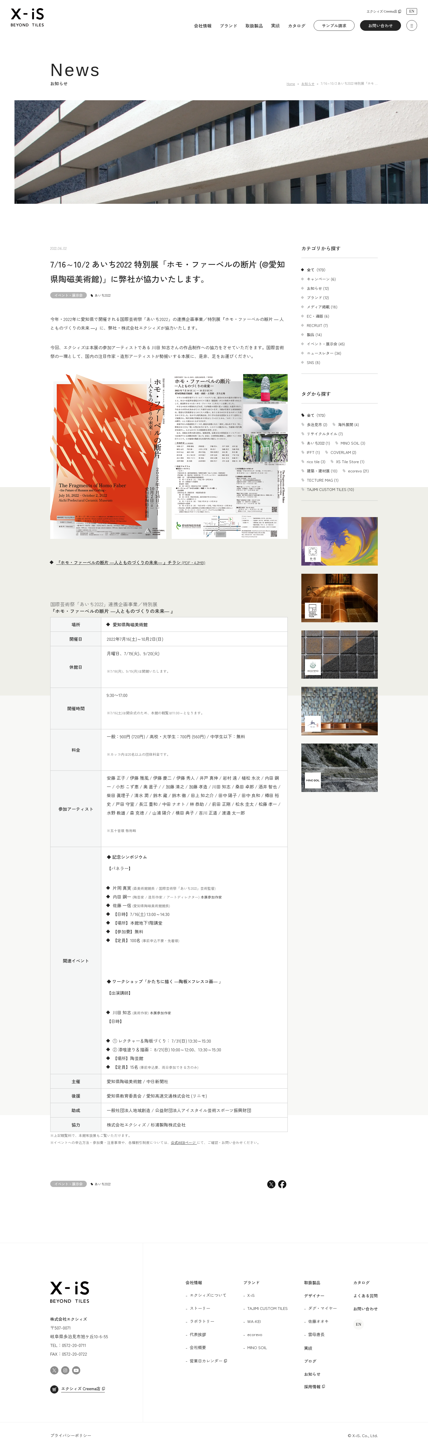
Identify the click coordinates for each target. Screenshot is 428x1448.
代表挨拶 (198, 1334)
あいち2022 (103, 295)
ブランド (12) (318, 297)
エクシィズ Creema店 (382, 11)
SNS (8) (313, 362)
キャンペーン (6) (321, 279)
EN (411, 11)
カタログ (296, 25)
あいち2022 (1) (318, 443)
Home (291, 83)
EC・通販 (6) (318, 316)
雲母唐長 (316, 1334)
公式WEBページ (184, 1142)
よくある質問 (365, 1295)
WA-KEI (254, 1321)
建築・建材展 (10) (322, 470)
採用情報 (312, 1386)
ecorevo (254, 1334)
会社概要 (198, 1347)
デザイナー (314, 1295)
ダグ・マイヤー (322, 1308)
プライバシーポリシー (70, 1435)
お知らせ (307, 83)
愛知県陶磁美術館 (130, 624)
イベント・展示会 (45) (326, 344)
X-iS (251, 1295)
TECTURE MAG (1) (322, 480)
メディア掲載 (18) (322, 306)
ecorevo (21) (358, 470)
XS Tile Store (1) (350, 461)
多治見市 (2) (317, 424)
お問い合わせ (380, 25)
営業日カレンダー (206, 1361)
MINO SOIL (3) (353, 443)
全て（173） (317, 269)
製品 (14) (314, 334)
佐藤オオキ (318, 1321)
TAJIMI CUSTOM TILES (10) (330, 489)
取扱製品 (254, 25)
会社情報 (203, 25)
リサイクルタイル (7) (325, 433)
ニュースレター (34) (324, 353)
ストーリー (200, 1308)
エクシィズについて (208, 1295)
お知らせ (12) (318, 288)
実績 (275, 25)
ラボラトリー (202, 1321)
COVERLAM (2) (343, 452)
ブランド (228, 25)
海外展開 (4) (348, 424)
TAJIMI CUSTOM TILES (267, 1308)
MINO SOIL (257, 1347)
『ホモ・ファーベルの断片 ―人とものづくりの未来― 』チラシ (130, 562)
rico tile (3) (316, 461)
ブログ (310, 1361)
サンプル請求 (334, 25)
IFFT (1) (313, 452)
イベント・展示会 (68, 295)
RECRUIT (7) (317, 325)
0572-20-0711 (74, 1345)
